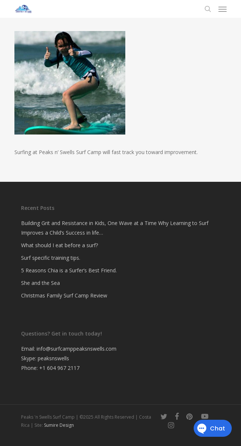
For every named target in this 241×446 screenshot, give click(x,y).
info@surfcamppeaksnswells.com (76, 348)
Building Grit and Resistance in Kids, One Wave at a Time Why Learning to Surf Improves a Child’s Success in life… (114, 227)
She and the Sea (40, 282)
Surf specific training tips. (50, 257)
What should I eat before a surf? (59, 245)
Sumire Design (59, 425)
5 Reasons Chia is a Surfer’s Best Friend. (69, 270)
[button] (222, 9)
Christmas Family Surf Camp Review (64, 295)
